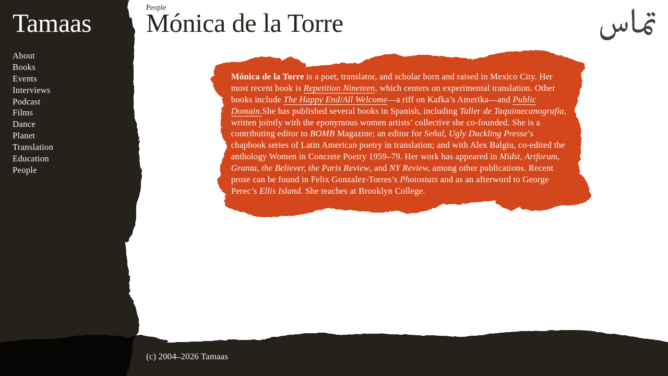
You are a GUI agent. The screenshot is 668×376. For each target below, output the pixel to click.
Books (24, 67)
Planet (24, 135)
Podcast (27, 102)
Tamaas (52, 23)
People (25, 170)
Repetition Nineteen (339, 88)
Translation (33, 147)
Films (23, 113)
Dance (24, 124)
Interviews (32, 90)
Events (25, 79)
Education (31, 158)
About (24, 56)
